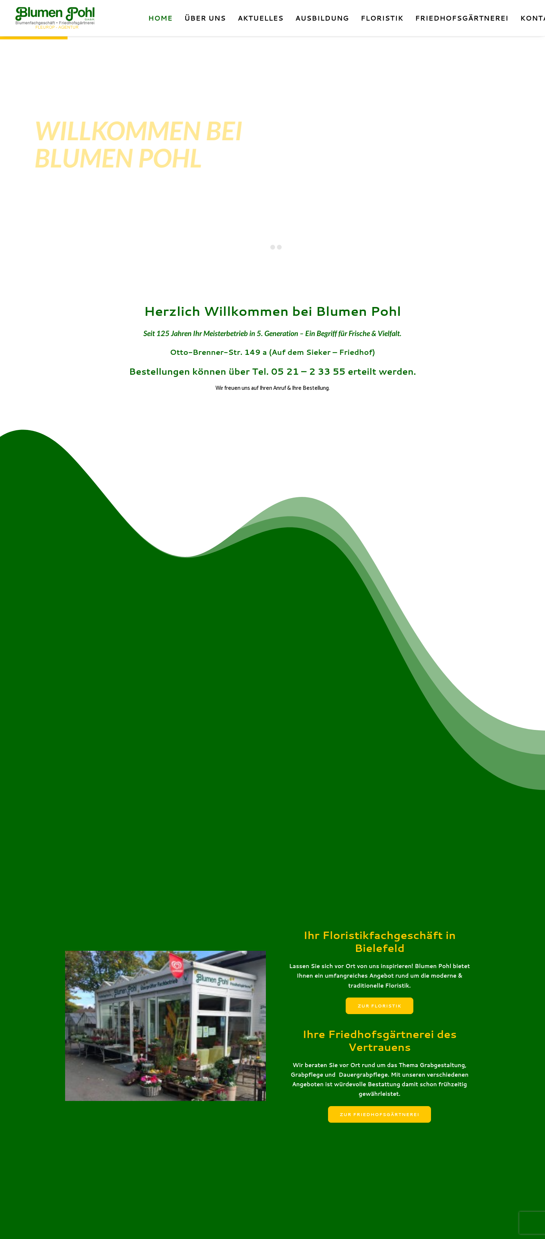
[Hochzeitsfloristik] (130, 699)
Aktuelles (261, 18)
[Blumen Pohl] (71, 18)
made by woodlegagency (230, 1224)
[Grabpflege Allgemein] (415, 699)
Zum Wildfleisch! (105, 1072)
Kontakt (73, 1224)
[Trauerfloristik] (273, 699)
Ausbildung (322, 18)
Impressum (96, 1224)
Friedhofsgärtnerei (462, 18)
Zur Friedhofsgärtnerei (379, 627)
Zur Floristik (379, 519)
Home (160, 18)
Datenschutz (125, 1224)
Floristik (382, 18)
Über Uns (205, 18)
